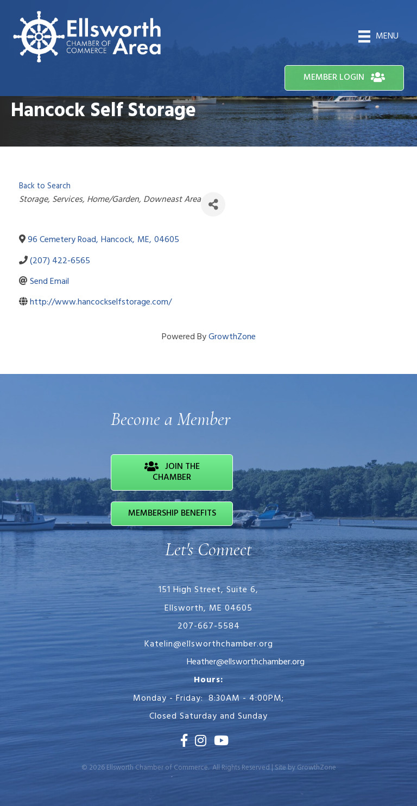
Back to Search (45, 186)
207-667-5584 (209, 626)
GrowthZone (232, 337)
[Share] (213, 204)
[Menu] (378, 36)
